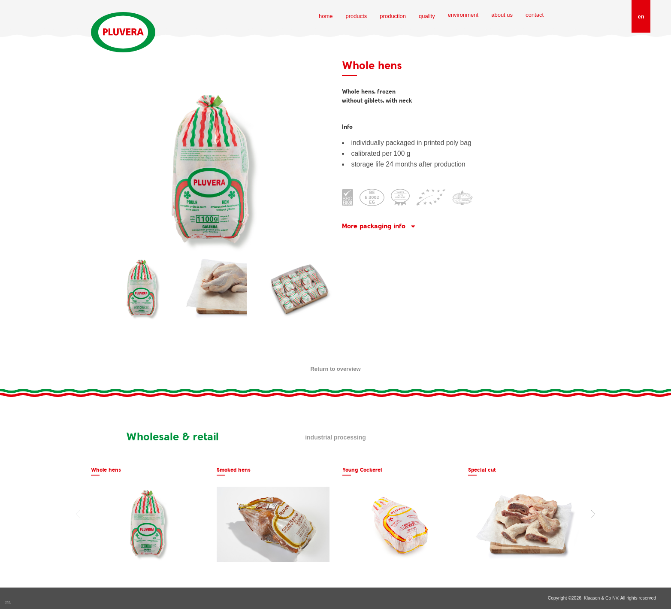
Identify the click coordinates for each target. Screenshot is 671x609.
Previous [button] (78, 514)
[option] (147, 514)
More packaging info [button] (373, 226)
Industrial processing (335, 437)
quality (427, 16)
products (356, 16)
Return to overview (335, 369)
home (326, 16)
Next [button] (593, 514)
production (393, 16)
